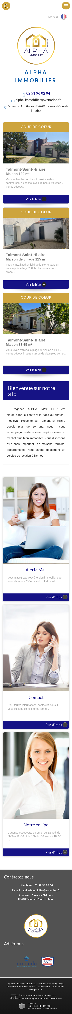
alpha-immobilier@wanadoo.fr (38, 100)
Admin (61, 986)
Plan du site (12, 986)
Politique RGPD (36, 989)
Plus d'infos (56, 597)
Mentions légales (27, 986)
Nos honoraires (43, 986)
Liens (54, 986)
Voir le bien (36, 199)
